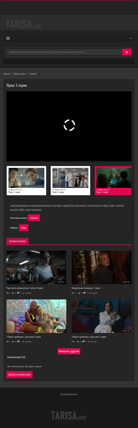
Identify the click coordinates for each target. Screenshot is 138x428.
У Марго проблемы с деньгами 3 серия (89, 336)
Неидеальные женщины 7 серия (86, 288)
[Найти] (127, 52)
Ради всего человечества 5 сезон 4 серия (24, 288)
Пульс (23, 227)
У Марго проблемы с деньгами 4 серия (23, 336)
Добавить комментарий (19, 374)
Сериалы (34, 217)
